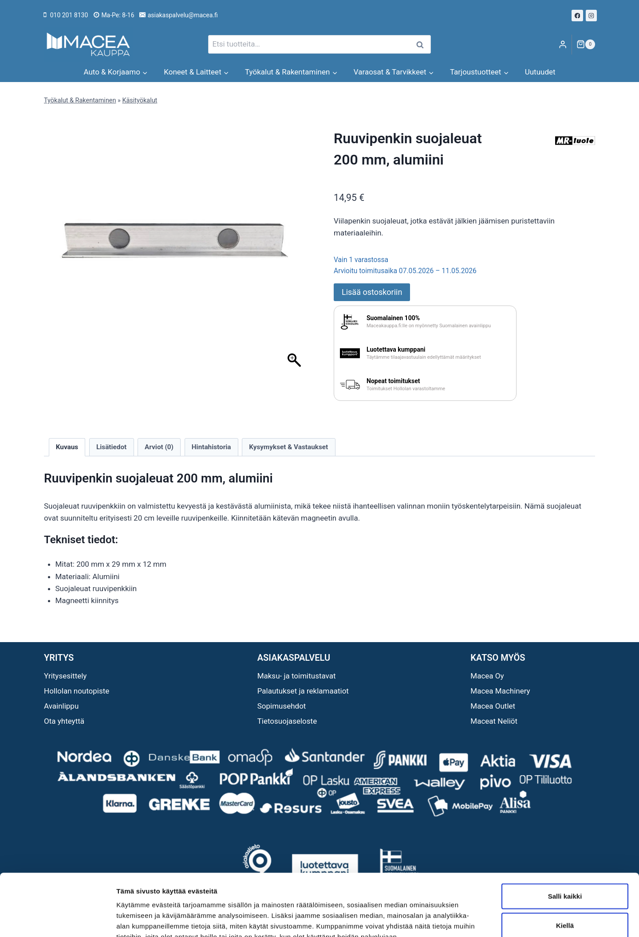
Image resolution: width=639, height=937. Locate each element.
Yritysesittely (65, 675)
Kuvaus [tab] (67, 447)
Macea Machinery (500, 690)
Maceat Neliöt (493, 721)
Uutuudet (540, 71)
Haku (422, 44)
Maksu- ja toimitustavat (296, 675)
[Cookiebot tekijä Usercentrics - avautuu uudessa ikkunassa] (57, 919)
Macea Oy (487, 675)
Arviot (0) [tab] (159, 447)
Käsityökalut (139, 100)
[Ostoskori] (585, 44)
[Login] (562, 44)
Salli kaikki (565, 843)
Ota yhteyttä (64, 721)
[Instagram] (591, 15)
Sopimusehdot (281, 706)
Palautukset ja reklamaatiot (303, 690)
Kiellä (565, 872)
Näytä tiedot (474, 919)
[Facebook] (577, 15)
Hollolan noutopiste (76, 690)
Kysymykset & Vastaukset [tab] (288, 447)
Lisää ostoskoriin (372, 292)
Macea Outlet (492, 706)
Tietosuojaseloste (287, 721)
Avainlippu (61, 706)
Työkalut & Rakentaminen (80, 100)
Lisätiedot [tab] (111, 447)
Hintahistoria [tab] (211, 447)
